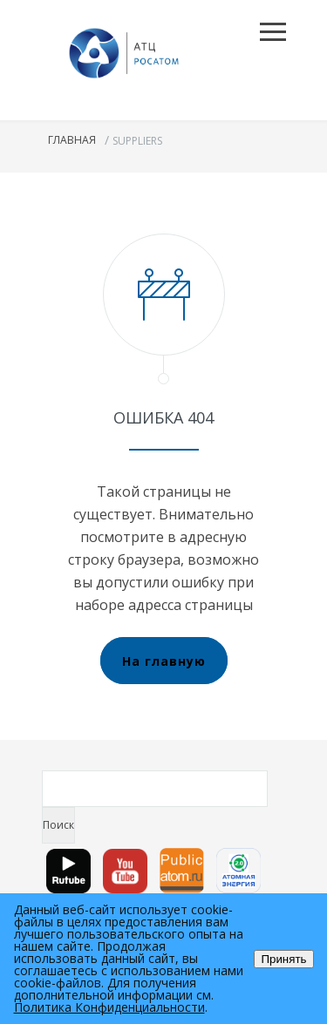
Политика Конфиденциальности (109, 1007)
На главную (164, 661)
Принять (283, 959)
